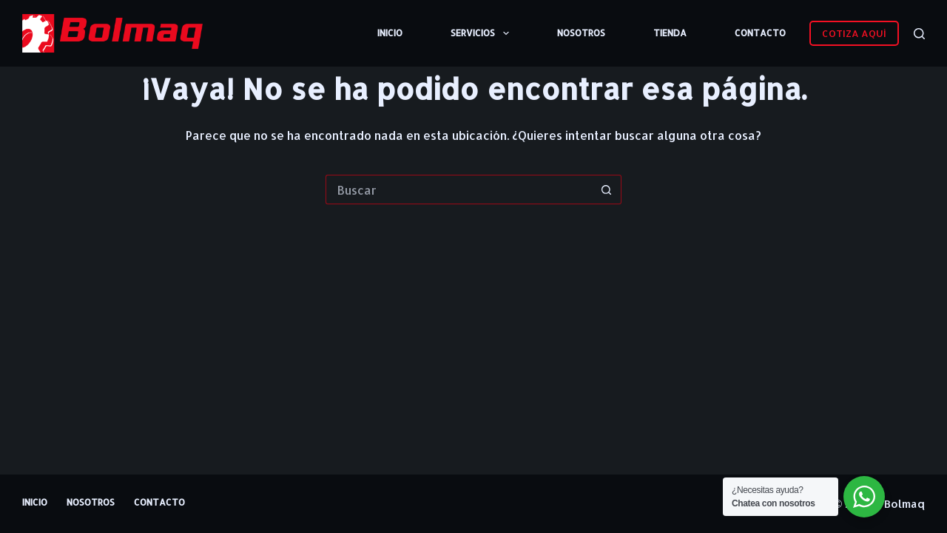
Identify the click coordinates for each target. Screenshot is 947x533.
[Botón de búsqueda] (606, 189)
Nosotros (581, 32)
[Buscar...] (459, 189)
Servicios (482, 33)
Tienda (670, 32)
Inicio (389, 32)
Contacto (760, 32)
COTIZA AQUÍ (854, 33)
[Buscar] (919, 33)
